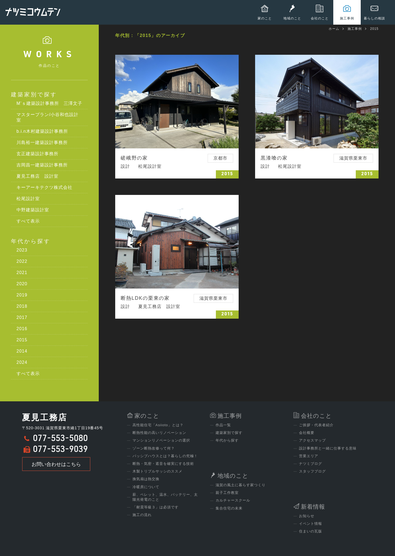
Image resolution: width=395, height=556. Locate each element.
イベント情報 (310, 524)
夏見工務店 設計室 (37, 176)
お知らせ (306, 516)
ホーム (334, 29)
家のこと (146, 416)
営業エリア (308, 456)
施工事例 (355, 29)
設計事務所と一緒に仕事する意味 (328, 448)
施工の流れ (142, 515)
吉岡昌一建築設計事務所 (42, 165)
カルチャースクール (233, 500)
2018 (21, 306)
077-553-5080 (60, 439)
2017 (21, 317)
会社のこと (316, 416)
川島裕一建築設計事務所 (42, 142)
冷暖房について (145, 487)
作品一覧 (223, 425)
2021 (21, 272)
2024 (21, 362)
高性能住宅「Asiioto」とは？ (158, 425)
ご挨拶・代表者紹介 (316, 425)
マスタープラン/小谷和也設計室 (47, 117)
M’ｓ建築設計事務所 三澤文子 (49, 103)
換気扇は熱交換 (145, 479)
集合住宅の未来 (229, 508)
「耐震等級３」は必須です (155, 507)
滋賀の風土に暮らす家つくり (241, 485)
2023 (21, 250)
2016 (21, 328)
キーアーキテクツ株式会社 (44, 187)
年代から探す (30, 241)
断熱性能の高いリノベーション (159, 433)
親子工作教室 (227, 493)
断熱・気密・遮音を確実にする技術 (163, 464)
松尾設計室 (28, 198)
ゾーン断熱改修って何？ (153, 448)
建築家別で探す (34, 94)
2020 (21, 283)
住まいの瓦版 (310, 531)
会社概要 (306, 433)
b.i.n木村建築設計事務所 (42, 131)
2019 (21, 295)
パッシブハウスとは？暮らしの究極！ (165, 456)
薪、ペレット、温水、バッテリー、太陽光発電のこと (165, 497)
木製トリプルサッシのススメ (157, 471)
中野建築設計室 (32, 210)
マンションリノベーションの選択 (161, 440)
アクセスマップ (312, 440)
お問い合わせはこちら (56, 464)
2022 (21, 261)
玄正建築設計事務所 (37, 153)
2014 (21, 351)
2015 (21, 340)
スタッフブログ (312, 471)
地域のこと (233, 476)
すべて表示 (28, 221)
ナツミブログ (310, 464)
